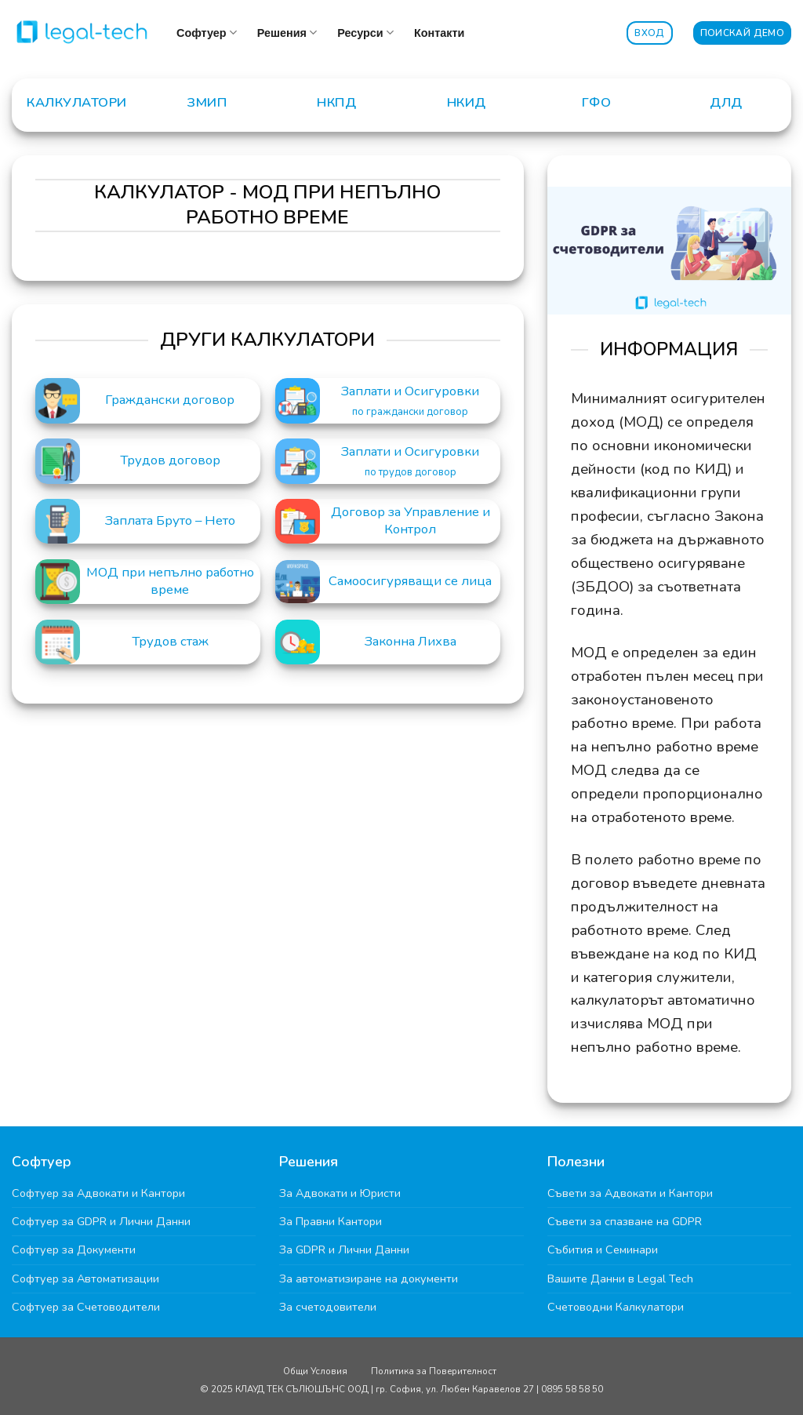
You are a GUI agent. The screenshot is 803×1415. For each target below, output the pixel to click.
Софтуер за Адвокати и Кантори (98, 1193)
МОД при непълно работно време (170, 581)
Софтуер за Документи (74, 1249)
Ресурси (365, 32)
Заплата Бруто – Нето (170, 520)
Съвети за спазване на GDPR (624, 1221)
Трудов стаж (170, 641)
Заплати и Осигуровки (410, 391)
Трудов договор (170, 460)
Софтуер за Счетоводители (86, 1307)
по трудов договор (410, 472)
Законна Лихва (410, 641)
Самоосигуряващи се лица (410, 581)
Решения (287, 32)
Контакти (439, 33)
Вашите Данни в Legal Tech (620, 1278)
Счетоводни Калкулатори (615, 1307)
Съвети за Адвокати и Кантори (630, 1193)
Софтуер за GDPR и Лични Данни (101, 1221)
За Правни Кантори (330, 1221)
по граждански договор (410, 412)
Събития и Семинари (602, 1249)
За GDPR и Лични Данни (344, 1249)
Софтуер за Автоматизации (85, 1278)
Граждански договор (169, 400)
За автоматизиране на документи (368, 1278)
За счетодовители (327, 1307)
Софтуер (206, 32)
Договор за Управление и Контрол (410, 521)
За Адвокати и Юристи (340, 1193)
